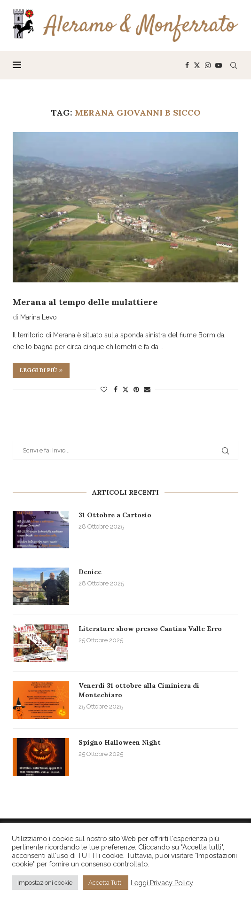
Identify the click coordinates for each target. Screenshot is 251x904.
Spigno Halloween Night (119, 742)
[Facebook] (187, 65)
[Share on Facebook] (116, 389)
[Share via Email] (147, 389)
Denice (90, 572)
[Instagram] (208, 65)
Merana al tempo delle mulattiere (85, 301)
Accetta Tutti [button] (105, 882)
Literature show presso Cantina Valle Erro (150, 628)
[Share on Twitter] (125, 389)
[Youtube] (218, 65)
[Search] (233, 65)
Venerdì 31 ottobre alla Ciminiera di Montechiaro (138, 690)
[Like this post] (104, 389)
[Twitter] (197, 65)
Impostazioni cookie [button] (44, 882)
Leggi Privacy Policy (162, 883)
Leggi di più (41, 370)
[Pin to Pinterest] (136, 389)
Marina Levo (38, 317)
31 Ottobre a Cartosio (114, 515)
